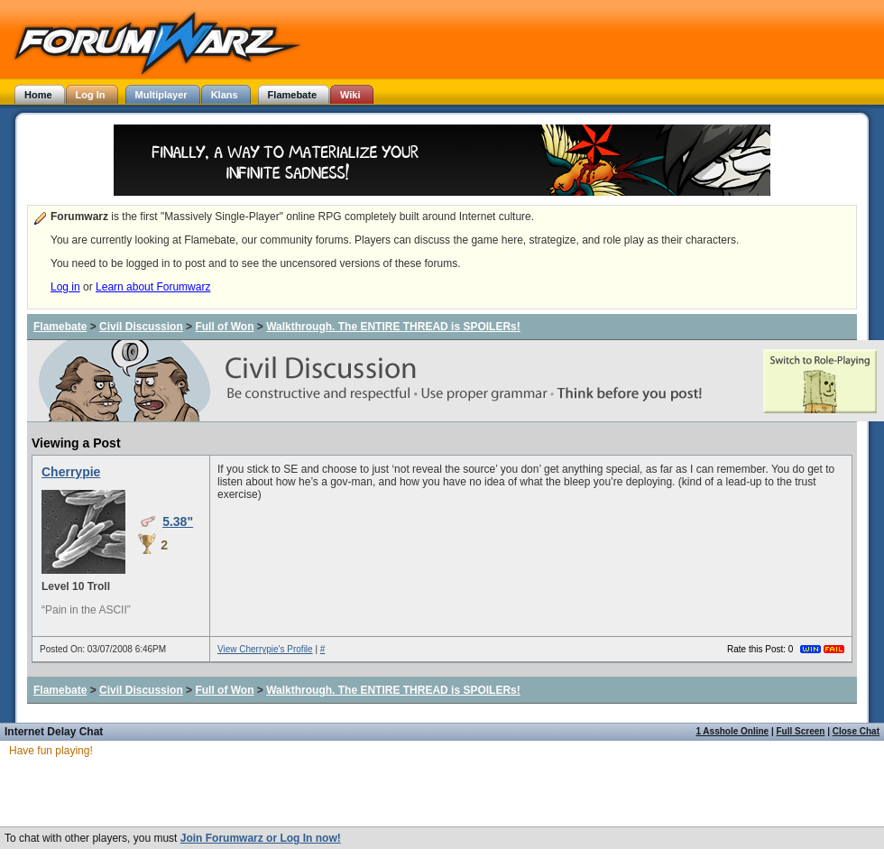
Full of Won (224, 326)
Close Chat (856, 731)
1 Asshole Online (732, 731)
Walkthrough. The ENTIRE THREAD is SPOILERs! (393, 326)
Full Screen (801, 731)
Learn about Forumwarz (153, 287)
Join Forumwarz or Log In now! (260, 838)
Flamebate (60, 326)
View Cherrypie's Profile (265, 649)
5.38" (177, 521)
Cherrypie (70, 472)
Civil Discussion (141, 326)
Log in (65, 287)
